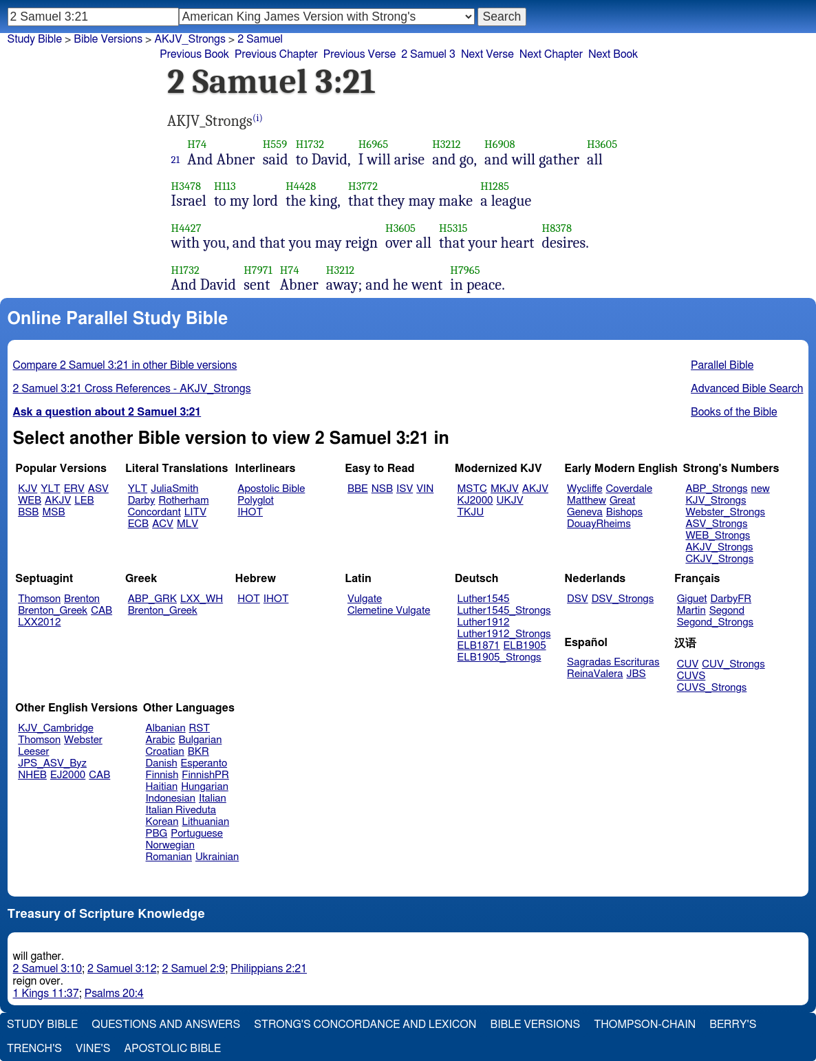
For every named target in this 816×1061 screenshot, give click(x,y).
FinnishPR (205, 775)
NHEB (32, 775)
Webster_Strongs (725, 512)
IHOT (250, 512)
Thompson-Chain (645, 1024)
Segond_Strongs (715, 622)
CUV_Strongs (733, 664)
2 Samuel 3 (428, 54)
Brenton (82, 599)
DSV (577, 599)
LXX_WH (201, 599)
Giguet (692, 599)
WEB (29, 500)
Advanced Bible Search (747, 388)
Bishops (624, 512)
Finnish (162, 775)
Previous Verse (359, 54)
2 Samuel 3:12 (121, 968)
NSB (382, 489)
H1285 (494, 186)
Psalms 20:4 (114, 993)
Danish (162, 763)
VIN (424, 489)
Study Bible (35, 39)
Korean (162, 822)
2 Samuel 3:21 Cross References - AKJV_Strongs (132, 388)
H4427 (186, 228)
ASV (98, 489)
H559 (275, 144)
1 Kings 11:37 (46, 993)
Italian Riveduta (181, 810)
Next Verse (487, 54)
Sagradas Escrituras (613, 662)
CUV (688, 664)
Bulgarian (200, 740)
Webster (83, 740)
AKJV (58, 500)
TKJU (471, 512)
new (760, 489)
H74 (196, 144)
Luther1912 (484, 622)
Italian (212, 798)
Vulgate (364, 599)
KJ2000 (475, 500)
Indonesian (171, 798)
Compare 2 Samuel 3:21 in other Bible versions (125, 365)
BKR (198, 752)
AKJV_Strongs (189, 39)
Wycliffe (584, 489)
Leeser (33, 752)
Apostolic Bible (172, 1048)
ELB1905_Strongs (499, 657)
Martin (691, 610)
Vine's (93, 1048)
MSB (53, 512)
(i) (258, 118)
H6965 (373, 144)
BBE (357, 489)
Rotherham (183, 500)
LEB (84, 500)
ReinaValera (595, 674)
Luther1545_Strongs (504, 610)
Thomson (39, 599)
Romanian (169, 857)
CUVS (691, 676)
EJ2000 (67, 775)
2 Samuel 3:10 (47, 968)
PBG (157, 833)
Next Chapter (551, 54)
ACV (162, 524)
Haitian (162, 787)
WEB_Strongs (717, 535)
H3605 (602, 144)
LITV (195, 512)
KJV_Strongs (715, 500)
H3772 (363, 186)
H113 (225, 186)
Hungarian (204, 787)
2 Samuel (260, 39)
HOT (248, 599)
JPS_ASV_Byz (52, 763)
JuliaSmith (174, 489)
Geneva (585, 512)
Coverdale (629, 489)
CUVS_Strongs (712, 688)
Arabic (160, 740)
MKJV (505, 489)
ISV (404, 489)
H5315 (453, 228)
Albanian (166, 728)
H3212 (446, 144)
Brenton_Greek (52, 610)
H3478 (186, 186)
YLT (50, 489)
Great (622, 500)
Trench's (34, 1048)
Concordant (154, 512)
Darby (141, 500)
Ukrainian (217, 857)
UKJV (510, 500)
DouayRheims (599, 524)
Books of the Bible (734, 412)
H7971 (258, 270)
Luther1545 (484, 599)
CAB (101, 610)
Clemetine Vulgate (388, 610)
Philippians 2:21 (268, 968)
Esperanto (204, 763)
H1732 (310, 144)
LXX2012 (39, 622)
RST (200, 728)
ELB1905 (525, 646)
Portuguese (197, 833)
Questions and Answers (166, 1024)
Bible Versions (108, 39)
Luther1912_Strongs (504, 634)
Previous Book (194, 54)
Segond (726, 610)
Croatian (165, 752)
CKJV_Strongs (719, 559)
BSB (28, 512)
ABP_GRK (152, 599)
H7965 (465, 270)
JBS (635, 674)
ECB (138, 524)
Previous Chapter (276, 54)
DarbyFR (731, 599)
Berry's (732, 1024)
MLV (187, 524)
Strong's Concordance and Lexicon (365, 1024)
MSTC (472, 489)
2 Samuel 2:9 (194, 968)
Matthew (586, 500)
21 (175, 159)
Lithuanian (205, 822)
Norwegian (170, 845)
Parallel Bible (722, 365)
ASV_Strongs (716, 524)
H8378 (556, 228)
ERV (74, 489)
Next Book (613, 54)
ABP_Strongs (716, 489)
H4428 (301, 186)
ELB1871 (479, 646)
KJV (27, 489)
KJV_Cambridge (56, 728)
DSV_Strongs (623, 599)
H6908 (499, 144)
